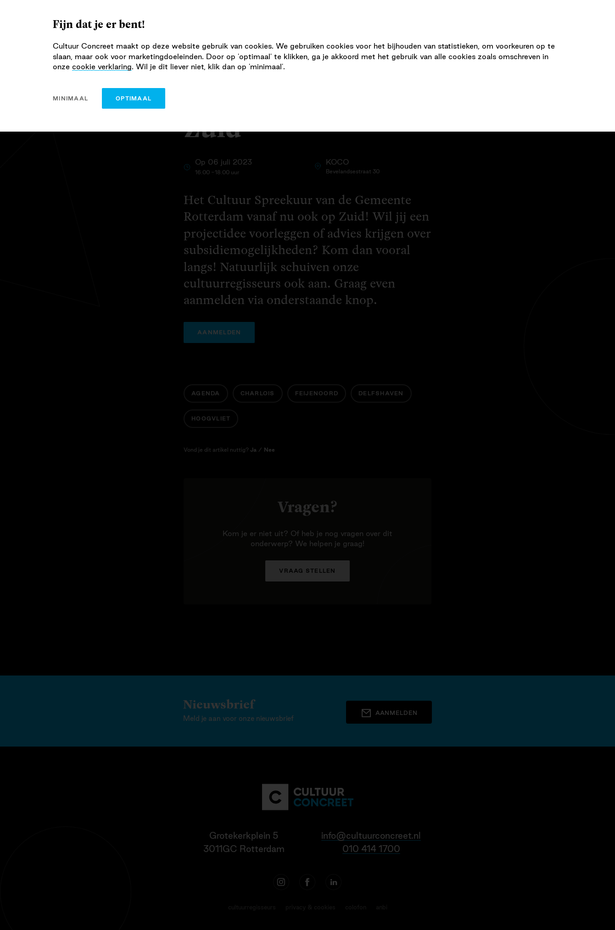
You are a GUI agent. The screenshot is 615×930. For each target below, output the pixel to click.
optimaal (133, 98)
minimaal (70, 98)
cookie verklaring (102, 66)
